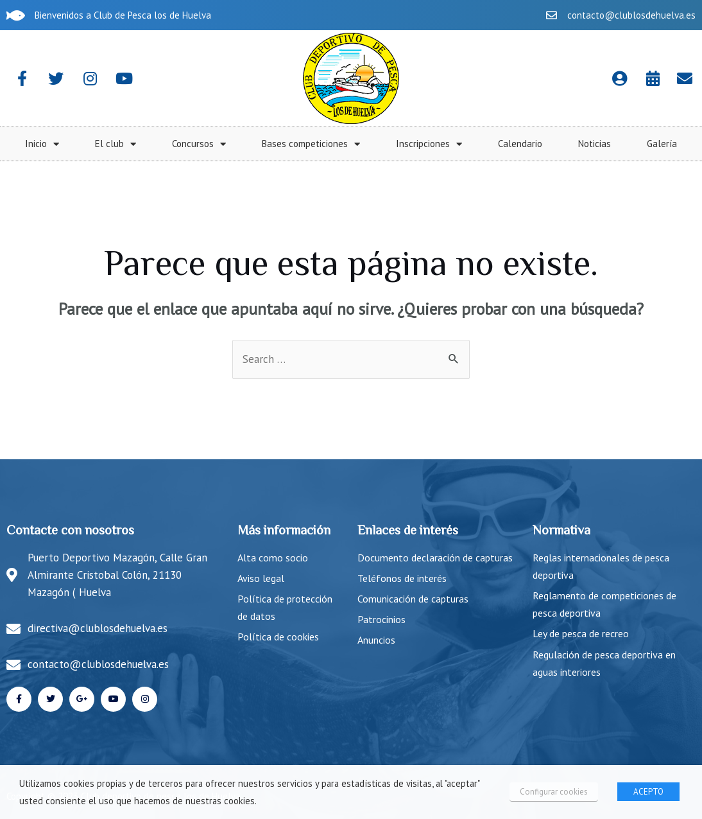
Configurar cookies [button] (554, 791)
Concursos (432, 144)
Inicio (276, 144)
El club (349, 144)
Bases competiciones (544, 144)
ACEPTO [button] (648, 791)
